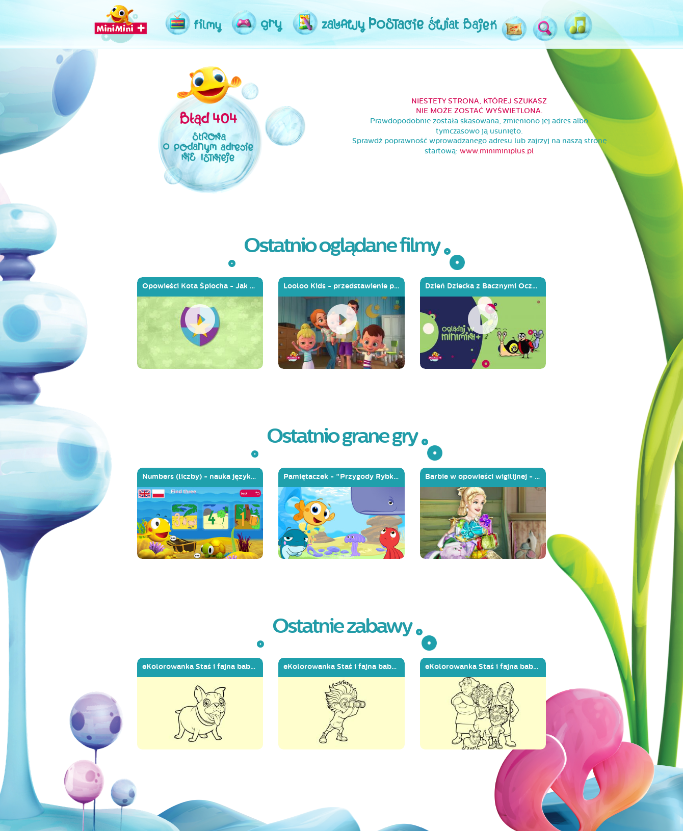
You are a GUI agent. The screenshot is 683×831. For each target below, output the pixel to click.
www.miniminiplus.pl (497, 151)
